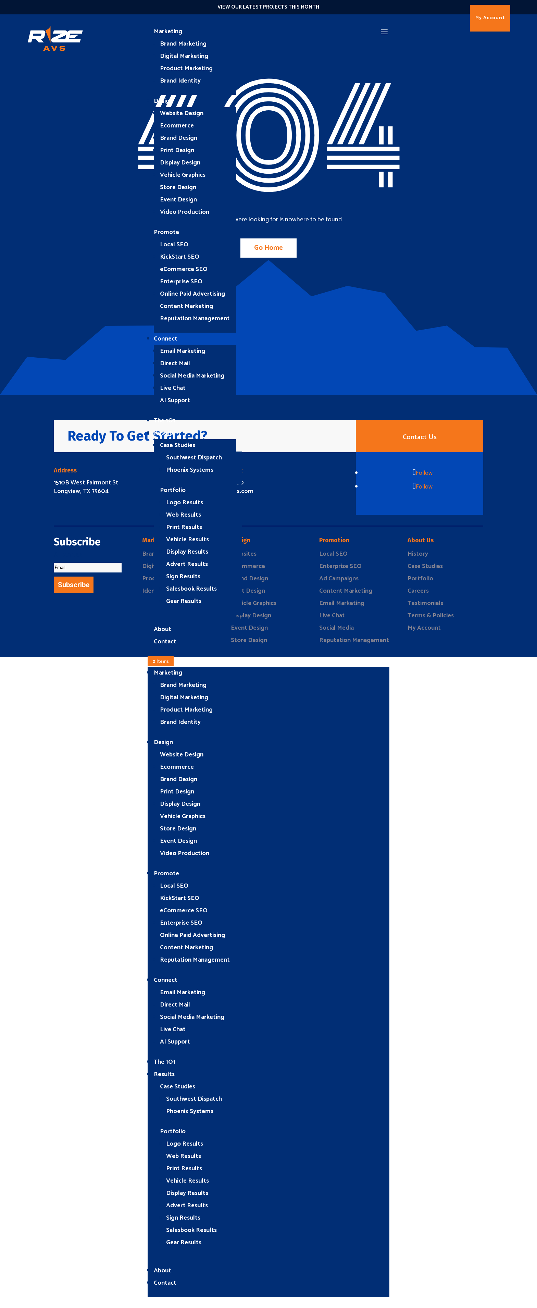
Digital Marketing (184, 56)
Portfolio (173, 490)
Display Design (180, 163)
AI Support (175, 400)
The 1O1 (164, 421)
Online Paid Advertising (192, 294)
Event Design (178, 200)
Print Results (184, 527)
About (162, 629)
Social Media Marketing (192, 376)
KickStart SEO (179, 257)
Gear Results (183, 601)
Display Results (187, 552)
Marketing (168, 31)
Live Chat (173, 388)
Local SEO (174, 244)
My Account (490, 18)
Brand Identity (180, 81)
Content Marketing (186, 306)
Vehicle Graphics (182, 175)
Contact (165, 642)
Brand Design (178, 138)
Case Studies (177, 445)
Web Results (183, 515)
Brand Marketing (183, 44)
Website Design (181, 113)
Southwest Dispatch (194, 458)
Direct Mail (175, 363)
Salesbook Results (191, 589)
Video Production (184, 212)
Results (164, 433)
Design (163, 101)
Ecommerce (177, 126)
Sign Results (183, 576)
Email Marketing (182, 351)
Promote (166, 232)
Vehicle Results (187, 539)
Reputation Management (195, 318)
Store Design (178, 187)
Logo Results (184, 502)
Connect (165, 339)
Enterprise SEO (181, 281)
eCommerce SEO (184, 269)
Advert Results (187, 564)
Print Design (177, 150)
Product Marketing (186, 68)
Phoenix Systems (189, 470)
